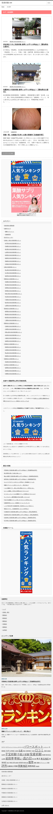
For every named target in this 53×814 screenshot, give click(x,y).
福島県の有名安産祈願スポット (13, 258)
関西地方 (4, 621)
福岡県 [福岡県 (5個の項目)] (17, 762)
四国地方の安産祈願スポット (11, 358)
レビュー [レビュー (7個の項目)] (46, 747)
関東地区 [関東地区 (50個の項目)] (22, 766)
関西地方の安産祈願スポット (11, 323)
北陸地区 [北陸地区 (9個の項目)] (28, 751)
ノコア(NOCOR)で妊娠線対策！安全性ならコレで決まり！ (19, 505)
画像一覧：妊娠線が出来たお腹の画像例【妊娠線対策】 (23, 135)
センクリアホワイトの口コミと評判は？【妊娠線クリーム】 (19, 482)
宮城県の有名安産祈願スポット (13, 246)
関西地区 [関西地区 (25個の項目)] (32, 766)
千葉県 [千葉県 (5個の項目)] (33, 751)
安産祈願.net (11, 810)
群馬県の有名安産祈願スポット (13, 290)
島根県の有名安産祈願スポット (13, 356)
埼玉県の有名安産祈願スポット (13, 296)
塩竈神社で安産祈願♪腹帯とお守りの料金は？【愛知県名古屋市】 (25, 91)
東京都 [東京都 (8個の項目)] (34, 759)
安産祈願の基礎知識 (9, 225)
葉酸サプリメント (9, 231)
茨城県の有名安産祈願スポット (13, 281)
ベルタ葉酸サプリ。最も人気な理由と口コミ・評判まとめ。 (19, 488)
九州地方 (4, 630)
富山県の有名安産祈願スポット (13, 270)
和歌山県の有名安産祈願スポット (13, 332)
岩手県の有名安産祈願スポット (13, 243)
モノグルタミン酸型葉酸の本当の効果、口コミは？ (17, 497)
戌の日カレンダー (8, 237)
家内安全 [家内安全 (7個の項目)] (48, 755)
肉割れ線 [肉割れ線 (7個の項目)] (25, 762)
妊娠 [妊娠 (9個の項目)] (45, 751)
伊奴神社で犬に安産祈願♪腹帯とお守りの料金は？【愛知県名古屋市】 (25, 45)
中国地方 (4, 624)
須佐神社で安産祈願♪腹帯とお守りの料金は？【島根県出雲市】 (20, 517)
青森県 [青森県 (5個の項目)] (37, 766)
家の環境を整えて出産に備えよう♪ (13, 473)
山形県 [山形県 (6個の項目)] (3, 759)
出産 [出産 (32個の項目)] (21, 750)
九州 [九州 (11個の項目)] (7, 751)
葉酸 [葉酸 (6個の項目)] (35, 762)
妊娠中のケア (7, 228)
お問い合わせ (5, 805)
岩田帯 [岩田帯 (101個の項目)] (10, 758)
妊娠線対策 (14, 132)
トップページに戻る (8, 153)
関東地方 (4, 615)
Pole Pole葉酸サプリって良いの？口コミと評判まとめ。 (18, 499)
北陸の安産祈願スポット (10, 267)
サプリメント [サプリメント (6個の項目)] (9, 747)
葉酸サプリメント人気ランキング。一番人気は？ (16, 485)
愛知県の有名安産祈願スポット (18, 41)
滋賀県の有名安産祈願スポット (13, 341)
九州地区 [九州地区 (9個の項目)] (12, 751)
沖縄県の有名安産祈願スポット (13, 373)
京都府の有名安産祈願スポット (13, 326)
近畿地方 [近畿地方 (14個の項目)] (10, 766)
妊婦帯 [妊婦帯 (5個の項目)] (3, 754)
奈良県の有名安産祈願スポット (13, 335)
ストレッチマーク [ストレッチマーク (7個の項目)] (18, 747)
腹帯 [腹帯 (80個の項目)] (31, 762)
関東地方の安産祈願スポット (11, 279)
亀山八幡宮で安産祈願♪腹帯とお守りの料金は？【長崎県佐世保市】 (21, 476)
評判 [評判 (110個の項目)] (4, 765)
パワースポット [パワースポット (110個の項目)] (33, 746)
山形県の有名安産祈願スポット (13, 252)
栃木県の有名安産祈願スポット (13, 302)
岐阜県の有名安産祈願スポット (13, 317)
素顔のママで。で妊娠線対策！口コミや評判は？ (16, 508)
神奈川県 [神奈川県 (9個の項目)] (12, 762)
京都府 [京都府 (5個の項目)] (16, 751)
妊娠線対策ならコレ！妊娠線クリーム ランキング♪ (17, 502)
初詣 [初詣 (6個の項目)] (24, 751)
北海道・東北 (5, 612)
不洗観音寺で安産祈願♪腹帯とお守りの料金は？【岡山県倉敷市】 (20, 511)
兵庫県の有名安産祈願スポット (13, 329)
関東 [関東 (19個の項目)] (16, 766)
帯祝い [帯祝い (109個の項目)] (18, 758)
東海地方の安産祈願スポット (11, 308)
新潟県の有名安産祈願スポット (13, 249)
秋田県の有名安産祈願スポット (13, 255)
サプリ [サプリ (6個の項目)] (3, 747)
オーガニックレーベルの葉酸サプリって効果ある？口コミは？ (20, 494)
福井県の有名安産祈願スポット (13, 276)
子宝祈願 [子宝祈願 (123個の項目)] (11, 754)
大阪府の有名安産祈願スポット (13, 338)
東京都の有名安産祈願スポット (13, 284)
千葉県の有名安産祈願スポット (13, 299)
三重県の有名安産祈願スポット (13, 320)
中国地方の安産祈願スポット (11, 344)
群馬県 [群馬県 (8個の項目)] (21, 762)
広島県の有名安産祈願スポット (13, 350)
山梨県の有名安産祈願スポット (13, 305)
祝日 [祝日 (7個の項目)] (8, 762)
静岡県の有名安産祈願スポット (13, 311)
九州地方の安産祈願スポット (11, 364)
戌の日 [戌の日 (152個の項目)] (27, 758)
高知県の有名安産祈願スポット (13, 361)
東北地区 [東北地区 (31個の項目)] (45, 759)
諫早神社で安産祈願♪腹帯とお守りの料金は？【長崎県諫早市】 (20, 479)
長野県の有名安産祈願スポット (13, 287)
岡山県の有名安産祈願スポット (13, 353)
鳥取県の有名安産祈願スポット (13, 347)
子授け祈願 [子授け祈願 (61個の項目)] (23, 754)
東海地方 (4, 618)
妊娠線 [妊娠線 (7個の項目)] (49, 751)
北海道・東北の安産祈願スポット (12, 240)
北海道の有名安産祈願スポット (13, 264)
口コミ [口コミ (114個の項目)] (39, 750)
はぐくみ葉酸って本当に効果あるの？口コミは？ (16, 491)
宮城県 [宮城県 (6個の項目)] (44, 754)
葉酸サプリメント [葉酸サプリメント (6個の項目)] (42, 762)
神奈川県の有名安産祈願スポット (13, 293)
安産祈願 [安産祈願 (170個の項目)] (36, 754)
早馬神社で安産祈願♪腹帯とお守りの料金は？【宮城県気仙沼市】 (20, 470)
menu (48, 2)
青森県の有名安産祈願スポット (13, 261)
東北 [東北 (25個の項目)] (38, 759)
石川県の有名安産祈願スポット (13, 273)
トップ (4, 609)
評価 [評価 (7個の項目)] (48, 762)
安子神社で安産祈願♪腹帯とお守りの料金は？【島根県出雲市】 (20, 520)
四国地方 (4, 627)
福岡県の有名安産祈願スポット (13, 367)
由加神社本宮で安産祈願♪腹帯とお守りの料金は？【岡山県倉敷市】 (21, 514)
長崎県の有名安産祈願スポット (13, 370)
